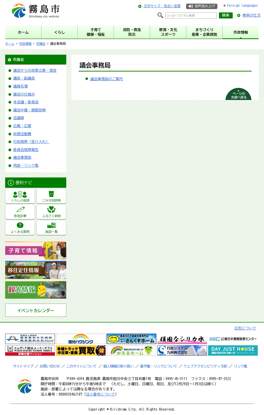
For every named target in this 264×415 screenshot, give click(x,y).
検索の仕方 (252, 15)
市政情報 (25, 43)
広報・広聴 (22, 126)
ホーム (9, 43)
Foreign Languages (242, 5)
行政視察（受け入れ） (31, 142)
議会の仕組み (24, 94)
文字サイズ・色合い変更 (162, 6)
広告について (245, 328)
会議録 (18, 118)
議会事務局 (22, 157)
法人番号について (100, 394)
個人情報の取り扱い (118, 366)
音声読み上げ (205, 6)
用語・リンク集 (26, 165)
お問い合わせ (50, 366)
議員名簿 (20, 86)
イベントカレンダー (35, 311)
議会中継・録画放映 (29, 110)
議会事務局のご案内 (106, 79)
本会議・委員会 (26, 102)
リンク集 (240, 366)
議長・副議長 (24, 78)
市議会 (41, 43)
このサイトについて (81, 366)
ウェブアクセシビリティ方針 (205, 366)
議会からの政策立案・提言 (35, 70)
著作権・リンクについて (158, 366)
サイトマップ (23, 366)
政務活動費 (22, 134)
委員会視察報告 (26, 150)
